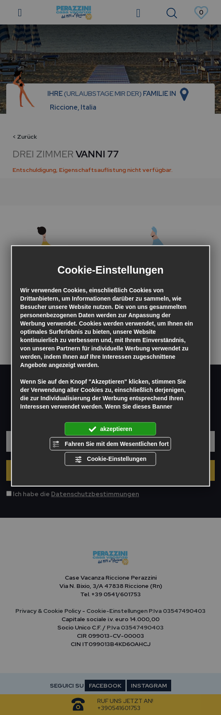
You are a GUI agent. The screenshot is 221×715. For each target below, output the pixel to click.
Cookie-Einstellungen (110, 459)
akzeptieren (110, 429)
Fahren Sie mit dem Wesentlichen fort (110, 444)
